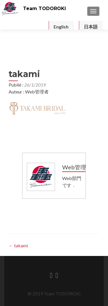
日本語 (91, 26)
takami (18, 245)
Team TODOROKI (44, 8)
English (61, 26)
